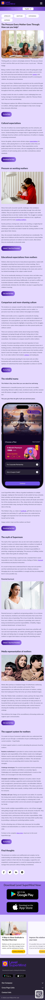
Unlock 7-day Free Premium (11, 248)
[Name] (42, 983)
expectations (34, 141)
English (28, 9)
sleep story (20, 833)
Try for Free (6, 114)
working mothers (21, 219)
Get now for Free (8, 293)
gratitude (23, 511)
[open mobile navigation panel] (29, 3)
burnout (40, 560)
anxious (26, 355)
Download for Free (8, 159)
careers (35, 74)
